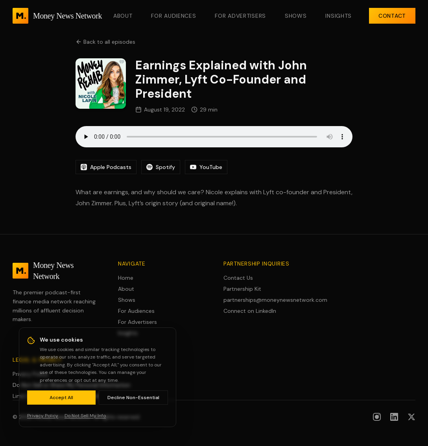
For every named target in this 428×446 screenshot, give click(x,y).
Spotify (160, 167)
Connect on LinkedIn (249, 310)
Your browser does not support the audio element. (214, 136)
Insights (338, 15)
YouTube (206, 167)
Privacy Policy (30, 373)
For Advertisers (240, 15)
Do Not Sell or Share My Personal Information (71, 384)
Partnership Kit (242, 288)
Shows (296, 15)
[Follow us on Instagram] (377, 417)
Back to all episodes (105, 41)
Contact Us (238, 277)
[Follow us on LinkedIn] (394, 417)
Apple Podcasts (106, 167)
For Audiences (173, 15)
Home (125, 277)
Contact (392, 15)
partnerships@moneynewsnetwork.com (266, 299)
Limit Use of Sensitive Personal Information (68, 396)
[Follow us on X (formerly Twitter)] (411, 417)
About (123, 15)
